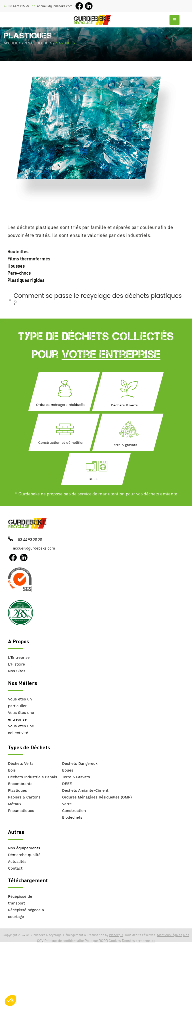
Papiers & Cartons (24, 797)
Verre (67, 804)
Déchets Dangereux (80, 763)
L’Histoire (16, 664)
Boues (67, 770)
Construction (74, 810)
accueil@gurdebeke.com (54, 6)
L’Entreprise (19, 657)
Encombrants (20, 784)
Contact (15, 868)
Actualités (17, 861)
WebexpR (116, 935)
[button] (10, 1001)
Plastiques (17, 790)
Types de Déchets (29, 747)
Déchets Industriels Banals (32, 777)
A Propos (18, 641)
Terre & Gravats (76, 777)
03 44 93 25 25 (18, 6)
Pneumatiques (21, 810)
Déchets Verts (21, 763)
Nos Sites (16, 671)
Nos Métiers (22, 683)
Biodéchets (72, 817)
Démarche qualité (24, 855)
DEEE (67, 784)
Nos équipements (24, 848)
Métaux (14, 804)
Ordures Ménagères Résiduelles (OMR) (97, 797)
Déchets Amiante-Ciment (85, 790)
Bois (12, 770)
